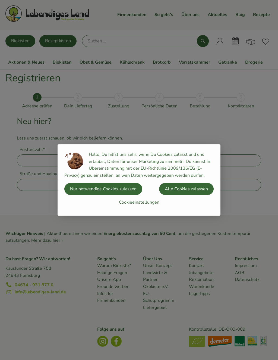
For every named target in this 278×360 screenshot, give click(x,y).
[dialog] (139, 180)
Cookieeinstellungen (139, 202)
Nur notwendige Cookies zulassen (103, 189)
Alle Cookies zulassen (186, 189)
